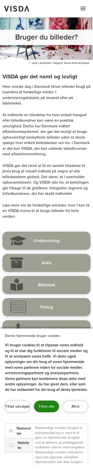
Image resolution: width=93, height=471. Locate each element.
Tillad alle (46, 406)
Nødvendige (19, 430)
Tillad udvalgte (17, 406)
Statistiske (18, 445)
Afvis (75, 406)
